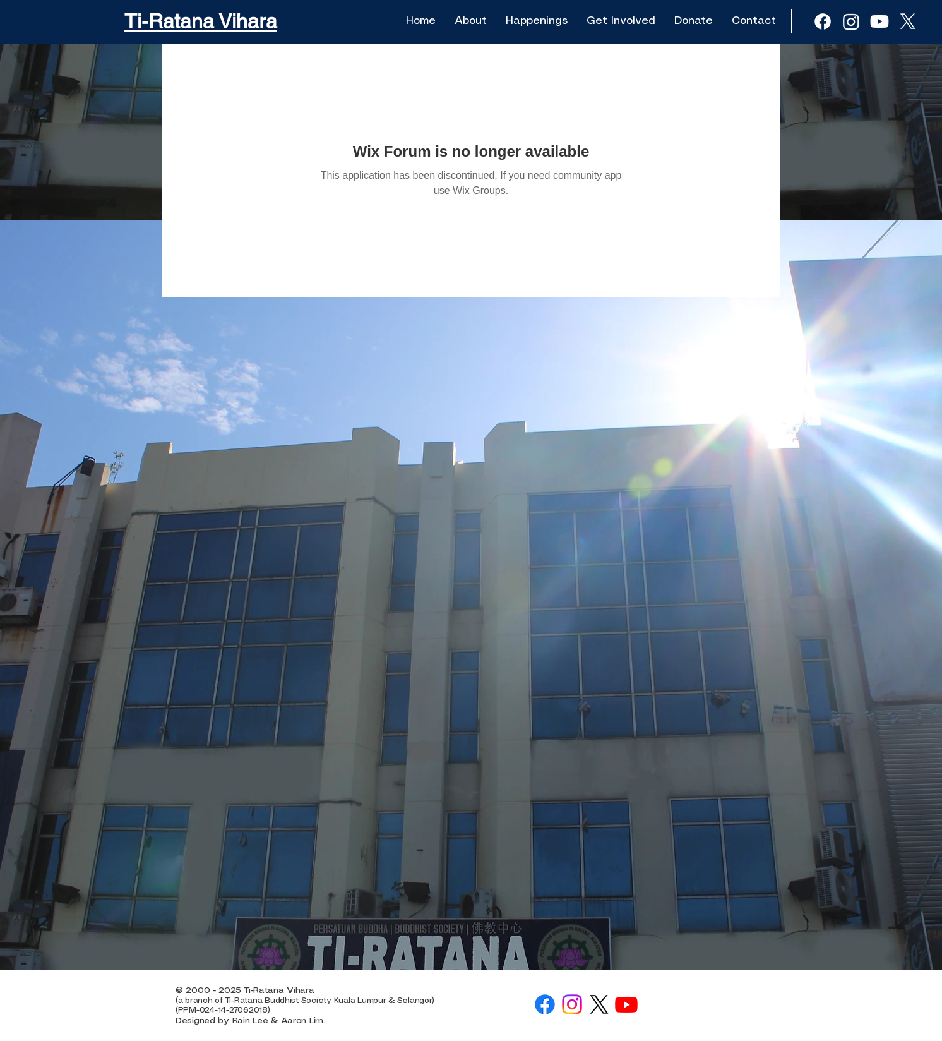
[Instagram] (572, 1004)
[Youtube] (879, 21)
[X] (908, 21)
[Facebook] (545, 1004)
